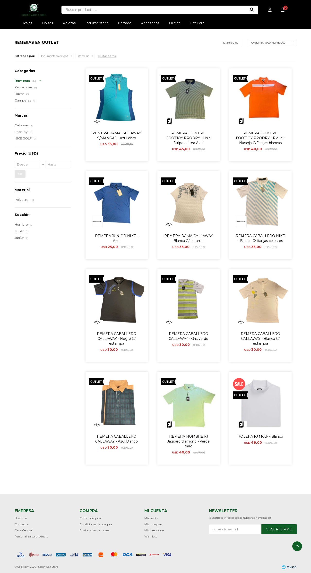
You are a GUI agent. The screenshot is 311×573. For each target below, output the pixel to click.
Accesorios (150, 23)
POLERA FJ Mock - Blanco (260, 436)
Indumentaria (96, 23)
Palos (27, 23)
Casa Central (24, 530)
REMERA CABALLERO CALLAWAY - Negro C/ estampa (116, 339)
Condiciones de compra (95, 524)
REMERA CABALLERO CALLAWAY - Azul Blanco (116, 439)
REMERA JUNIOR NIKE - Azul (116, 238)
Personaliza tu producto (31, 536)
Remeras (83, 56)
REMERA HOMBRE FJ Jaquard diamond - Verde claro (188, 441)
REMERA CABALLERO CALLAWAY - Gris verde (188, 336)
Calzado (124, 23)
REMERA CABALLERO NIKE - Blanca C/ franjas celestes (260, 238)
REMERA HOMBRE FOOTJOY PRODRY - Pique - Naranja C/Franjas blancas (260, 138)
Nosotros (21, 518)
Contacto (21, 524)
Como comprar (90, 518)
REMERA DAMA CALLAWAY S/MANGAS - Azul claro (116, 135)
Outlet (174, 23)
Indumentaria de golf (54, 56)
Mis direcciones (154, 530)
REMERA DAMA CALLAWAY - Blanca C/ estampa (188, 238)
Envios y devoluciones (94, 530)
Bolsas (47, 23)
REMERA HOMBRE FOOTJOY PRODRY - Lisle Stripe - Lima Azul (188, 138)
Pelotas (69, 23)
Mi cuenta (151, 518)
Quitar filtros (107, 56)
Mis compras (153, 524)
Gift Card (197, 23)
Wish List (150, 536)
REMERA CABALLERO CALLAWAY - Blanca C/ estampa (260, 339)
